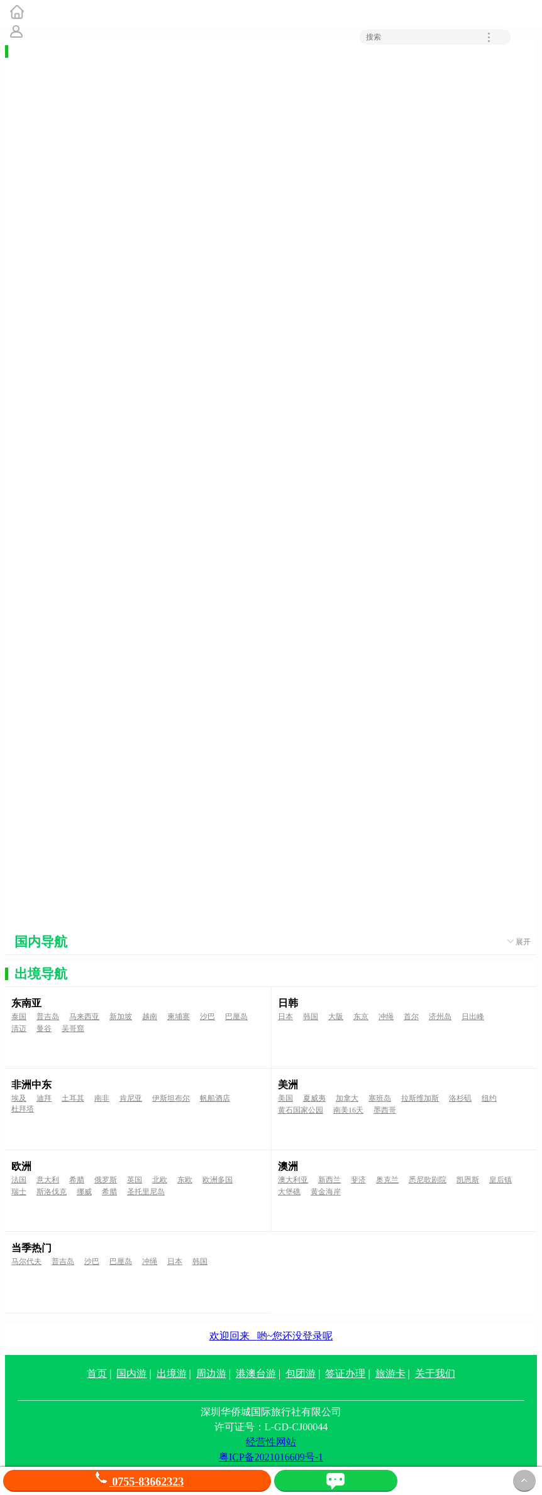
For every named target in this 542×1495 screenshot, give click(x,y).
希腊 (76, 1179)
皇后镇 (500, 1179)
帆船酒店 (215, 1098)
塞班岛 (379, 1098)
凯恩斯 (467, 1179)
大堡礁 (289, 1191)
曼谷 (44, 1028)
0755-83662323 (137, 1482)
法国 (18, 1179)
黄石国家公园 (300, 1110)
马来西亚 (84, 1016)
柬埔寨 (178, 1016)
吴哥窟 (73, 1028)
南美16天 (348, 1110)
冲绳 (386, 1016)
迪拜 (44, 1098)
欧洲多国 (217, 1179)
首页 (97, 1373)
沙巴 (207, 1016)
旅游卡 (390, 1373)
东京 (360, 1016)
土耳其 (73, 1098)
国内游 (131, 1373)
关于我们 (435, 1373)
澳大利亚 (293, 1179)
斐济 (358, 1179)
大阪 (335, 1016)
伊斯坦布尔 (171, 1098)
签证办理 (345, 1373)
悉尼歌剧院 (427, 1179)
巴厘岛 (236, 1016)
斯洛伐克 (51, 1191)
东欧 (184, 1179)
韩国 (310, 1016)
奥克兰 (387, 1179)
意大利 (47, 1179)
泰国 (18, 1016)
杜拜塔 (22, 1108)
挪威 (84, 1191)
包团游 (300, 1373)
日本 (285, 1016)
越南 (149, 1016)
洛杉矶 (460, 1098)
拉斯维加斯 (420, 1098)
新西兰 (329, 1179)
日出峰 (473, 1016)
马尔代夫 (26, 1261)
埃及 (18, 1098)
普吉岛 (47, 1016)
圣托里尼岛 (146, 1191)
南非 (101, 1098)
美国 (285, 1098)
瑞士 (18, 1191)
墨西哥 (384, 1110)
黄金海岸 (326, 1191)
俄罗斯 (105, 1179)
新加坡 (120, 1016)
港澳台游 (256, 1373)
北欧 (159, 1179)
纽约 (489, 1098)
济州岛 (440, 1016)
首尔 (411, 1016)
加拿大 (347, 1098)
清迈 (18, 1028)
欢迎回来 (271, 1335)
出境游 (172, 1373)
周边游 (211, 1373)
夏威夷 (314, 1098)
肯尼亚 (130, 1098)
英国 (134, 1179)
